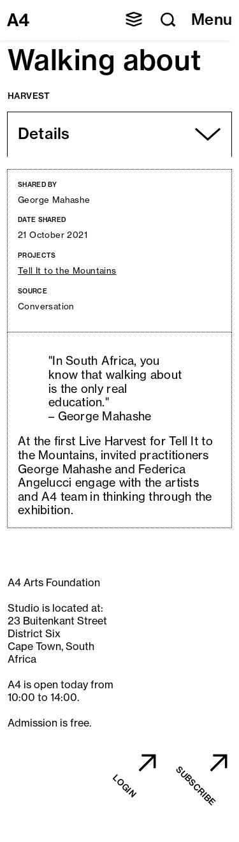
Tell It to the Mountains (67, 271)
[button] (133, 19)
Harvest (29, 96)
